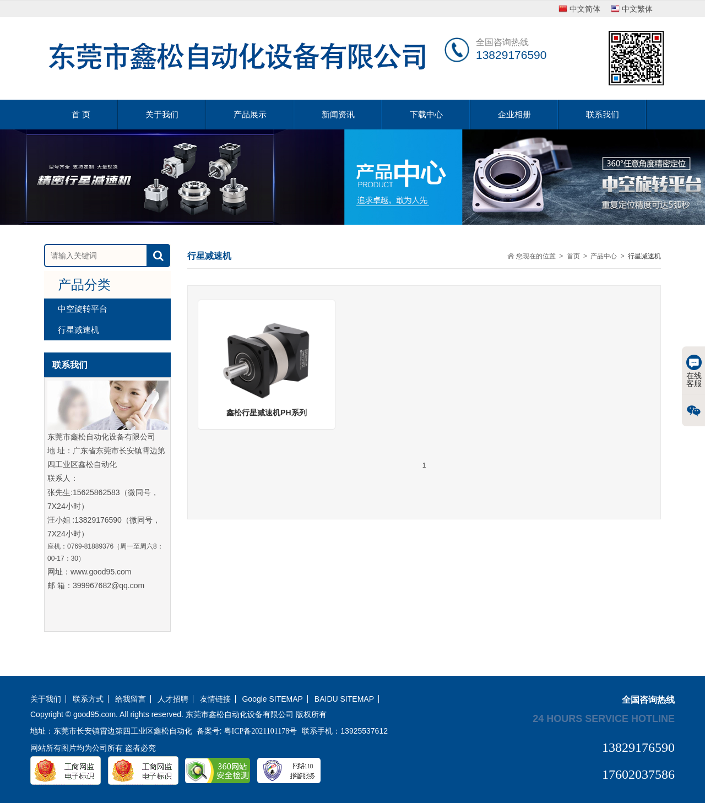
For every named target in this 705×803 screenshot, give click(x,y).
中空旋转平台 (82, 308)
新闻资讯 (338, 114)
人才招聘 (173, 699)
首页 (573, 256)
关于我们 (161, 114)
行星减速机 (78, 329)
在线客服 (694, 371)
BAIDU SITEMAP (344, 699)
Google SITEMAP (272, 699)
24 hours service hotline (604, 718)
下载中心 (426, 114)
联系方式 (88, 699)
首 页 (81, 114)
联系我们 (602, 114)
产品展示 (250, 114)
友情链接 (215, 699)
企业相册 (514, 114)
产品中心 (603, 256)
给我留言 (130, 699)
